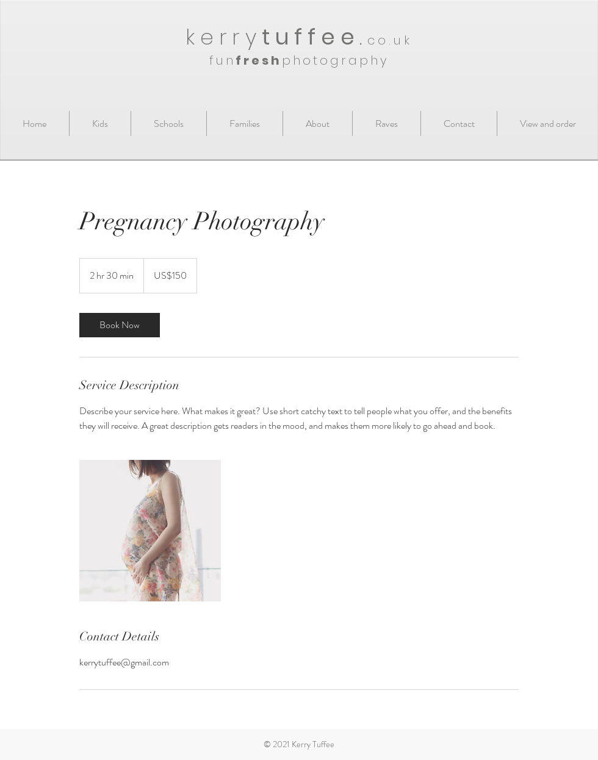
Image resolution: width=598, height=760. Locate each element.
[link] (119, 325)
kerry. (276, 37)
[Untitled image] (150, 530)
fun (222, 60)
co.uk (389, 40)
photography (335, 60)
